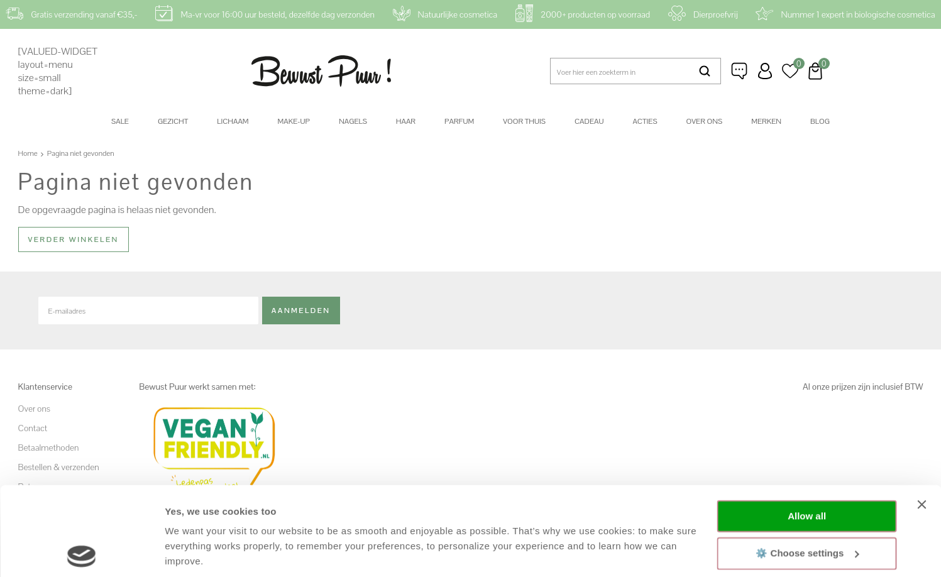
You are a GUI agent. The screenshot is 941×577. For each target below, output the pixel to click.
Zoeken (704, 71)
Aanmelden (301, 310)
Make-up (294, 121)
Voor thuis (524, 121)
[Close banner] (921, 416)
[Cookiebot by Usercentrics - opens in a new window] (81, 552)
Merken (766, 121)
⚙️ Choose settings (807, 464)
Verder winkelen (73, 239)
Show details (194, 552)
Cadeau (589, 121)
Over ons (704, 121)
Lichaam (232, 121)
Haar (405, 121)
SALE (120, 121)
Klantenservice (739, 71)
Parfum (459, 121)
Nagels (353, 121)
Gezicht (173, 121)
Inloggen (765, 71)
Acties (644, 121)
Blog (820, 121)
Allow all (807, 427)
